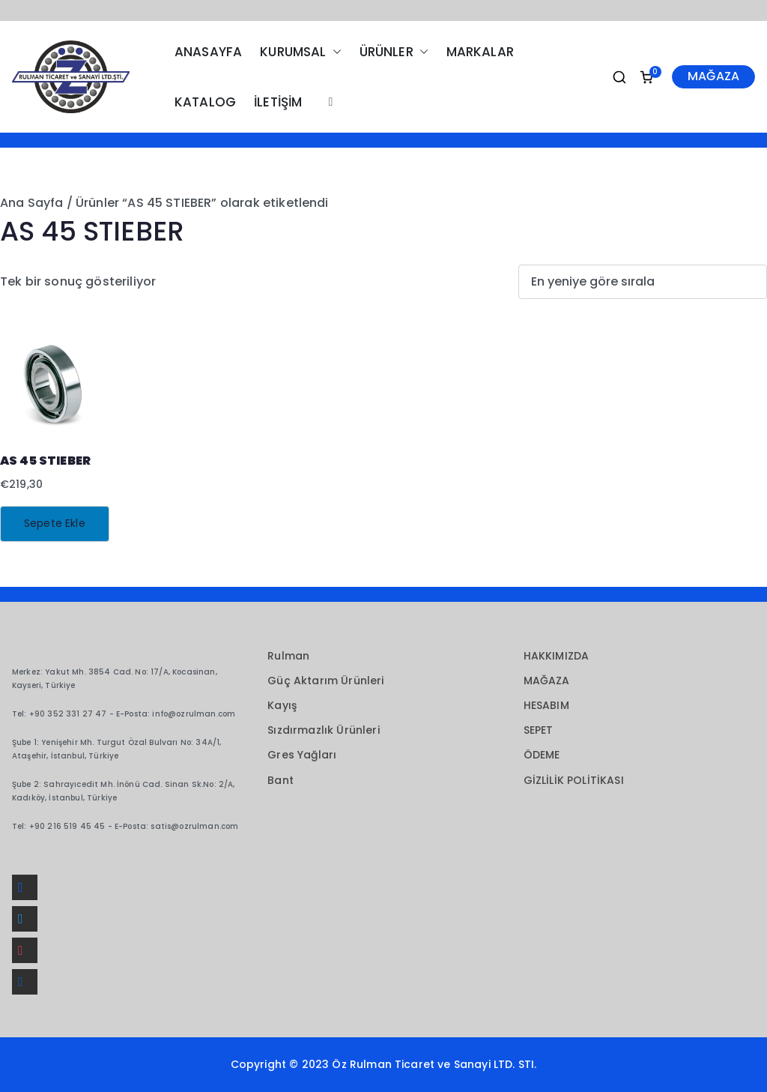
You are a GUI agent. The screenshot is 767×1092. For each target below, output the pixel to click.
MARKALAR (480, 52)
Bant (280, 780)
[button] (334, 52)
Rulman (288, 655)
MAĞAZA (713, 76)
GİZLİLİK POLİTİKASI (574, 780)
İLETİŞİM (278, 102)
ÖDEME (542, 754)
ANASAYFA (208, 52)
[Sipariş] (642, 282)
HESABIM (546, 705)
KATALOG (205, 102)
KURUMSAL (300, 52)
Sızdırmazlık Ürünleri (323, 730)
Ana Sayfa (31, 202)
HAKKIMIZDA (556, 655)
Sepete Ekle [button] (54, 523)
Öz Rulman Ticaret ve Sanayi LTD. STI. (434, 1064)
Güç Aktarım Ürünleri (325, 680)
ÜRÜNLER (394, 52)
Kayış (282, 705)
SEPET (539, 730)
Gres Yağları (301, 754)
